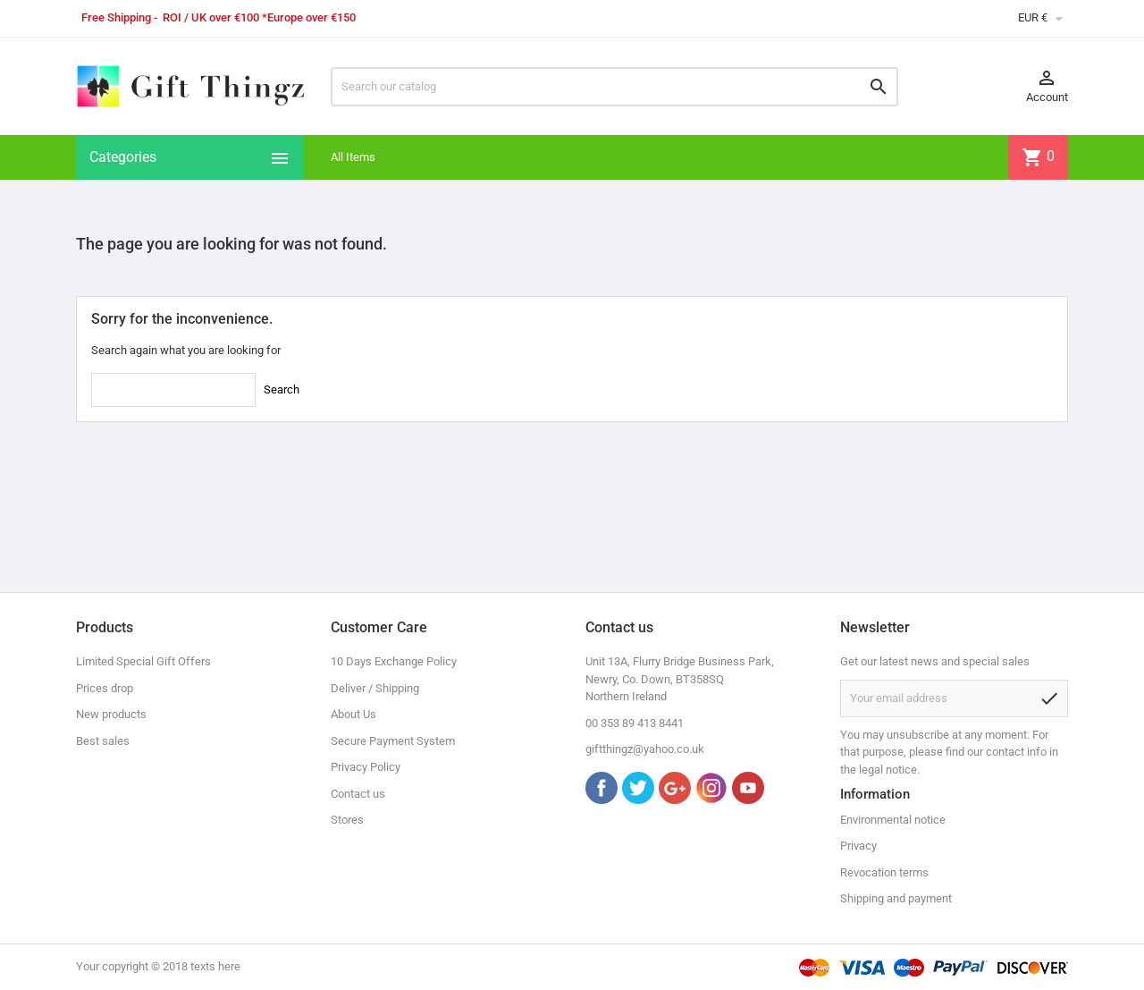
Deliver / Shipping (375, 688)
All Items (353, 157)
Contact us (358, 793)
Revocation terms (884, 872)
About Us (353, 714)
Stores (347, 819)
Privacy (858, 845)
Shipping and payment (896, 898)
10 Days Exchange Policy (394, 661)
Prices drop (104, 688)
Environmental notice (893, 819)
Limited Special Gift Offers (143, 661)
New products (111, 714)
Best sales (103, 741)
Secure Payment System (393, 741)
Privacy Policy (365, 767)
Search (281, 389)
